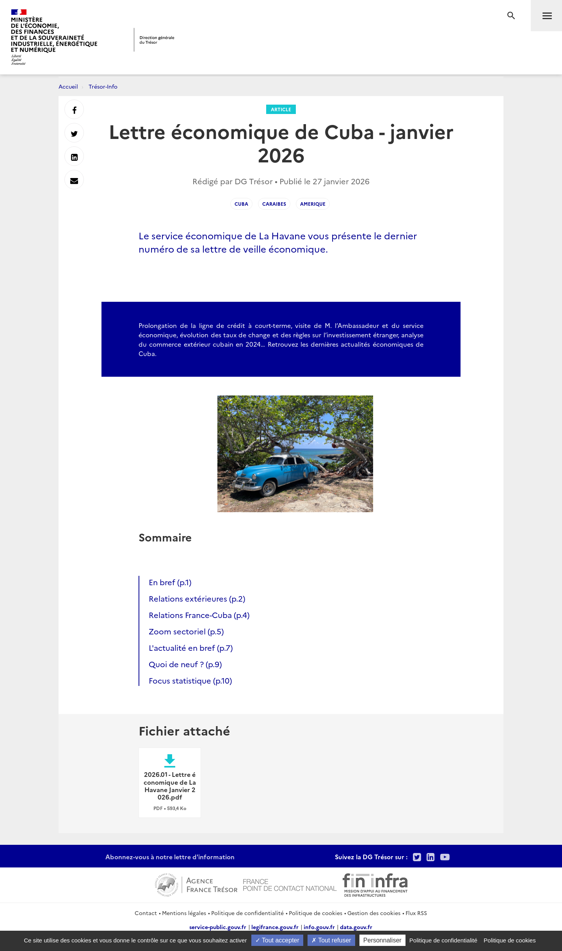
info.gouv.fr (319, 927)
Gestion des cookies (373, 913)
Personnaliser (382, 940)
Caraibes (274, 203)
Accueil (68, 86)
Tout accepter (277, 940)
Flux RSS (416, 913)
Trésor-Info (103, 86)
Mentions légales (184, 913)
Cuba (241, 203)
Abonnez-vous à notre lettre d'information (170, 856)
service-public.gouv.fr (217, 927)
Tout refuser (331, 940)
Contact (146, 913)
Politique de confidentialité (247, 913)
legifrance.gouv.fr (275, 927)
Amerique (312, 203)
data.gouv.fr (356, 927)
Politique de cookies (315, 913)
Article (281, 109)
